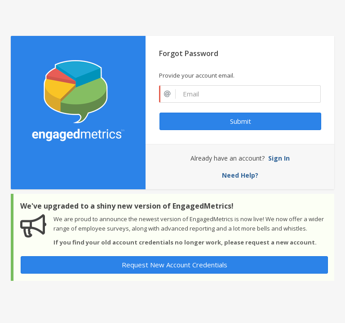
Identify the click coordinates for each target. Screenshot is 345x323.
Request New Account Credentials (174, 264)
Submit (240, 121)
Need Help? (240, 175)
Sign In (279, 158)
